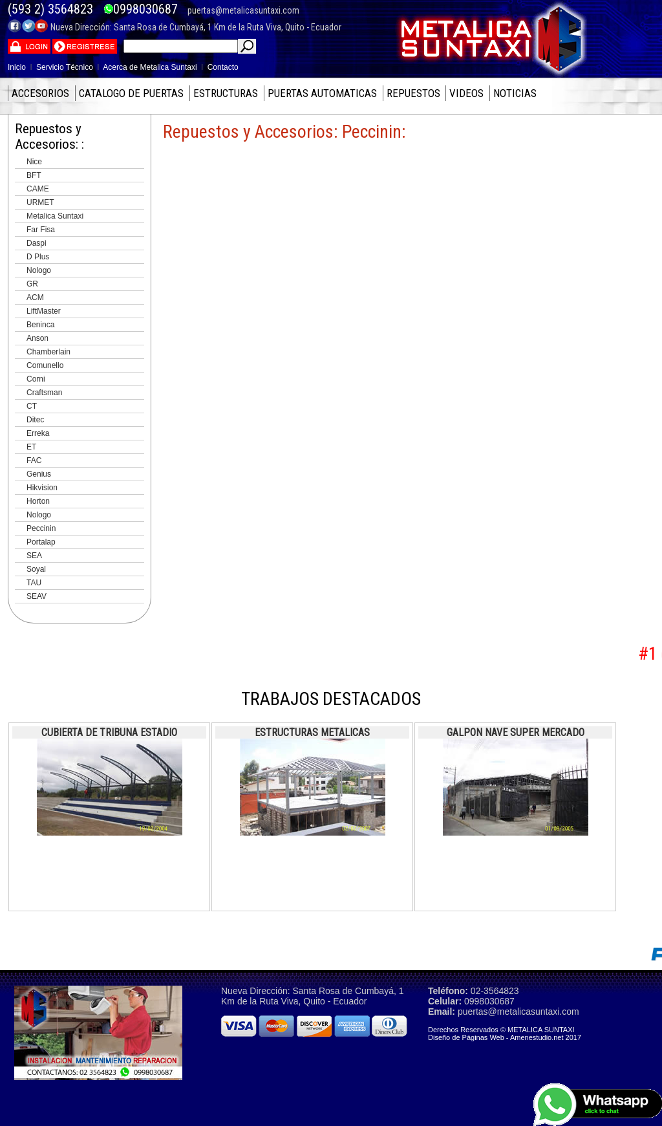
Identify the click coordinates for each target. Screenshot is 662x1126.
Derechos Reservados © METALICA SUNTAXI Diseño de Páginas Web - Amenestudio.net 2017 (504, 1033)
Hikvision (42, 487)
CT (32, 406)
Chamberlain (48, 351)
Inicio (17, 67)
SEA (34, 555)
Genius (39, 474)
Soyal (36, 569)
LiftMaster (44, 311)
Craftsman (44, 392)
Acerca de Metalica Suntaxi (150, 67)
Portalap (41, 542)
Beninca (40, 324)
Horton (38, 501)
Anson (37, 338)
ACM (35, 297)
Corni (36, 379)
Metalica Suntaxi (55, 216)
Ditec (35, 419)
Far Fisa (41, 229)
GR (32, 283)
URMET (40, 202)
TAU (34, 582)
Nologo (39, 270)
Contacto (223, 67)
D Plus (38, 256)
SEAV (37, 596)
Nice (34, 161)
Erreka (38, 433)
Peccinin (41, 528)
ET (31, 446)
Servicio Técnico (64, 67)
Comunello (45, 365)
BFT (34, 175)
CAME (38, 188)
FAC (34, 460)
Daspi (37, 243)
